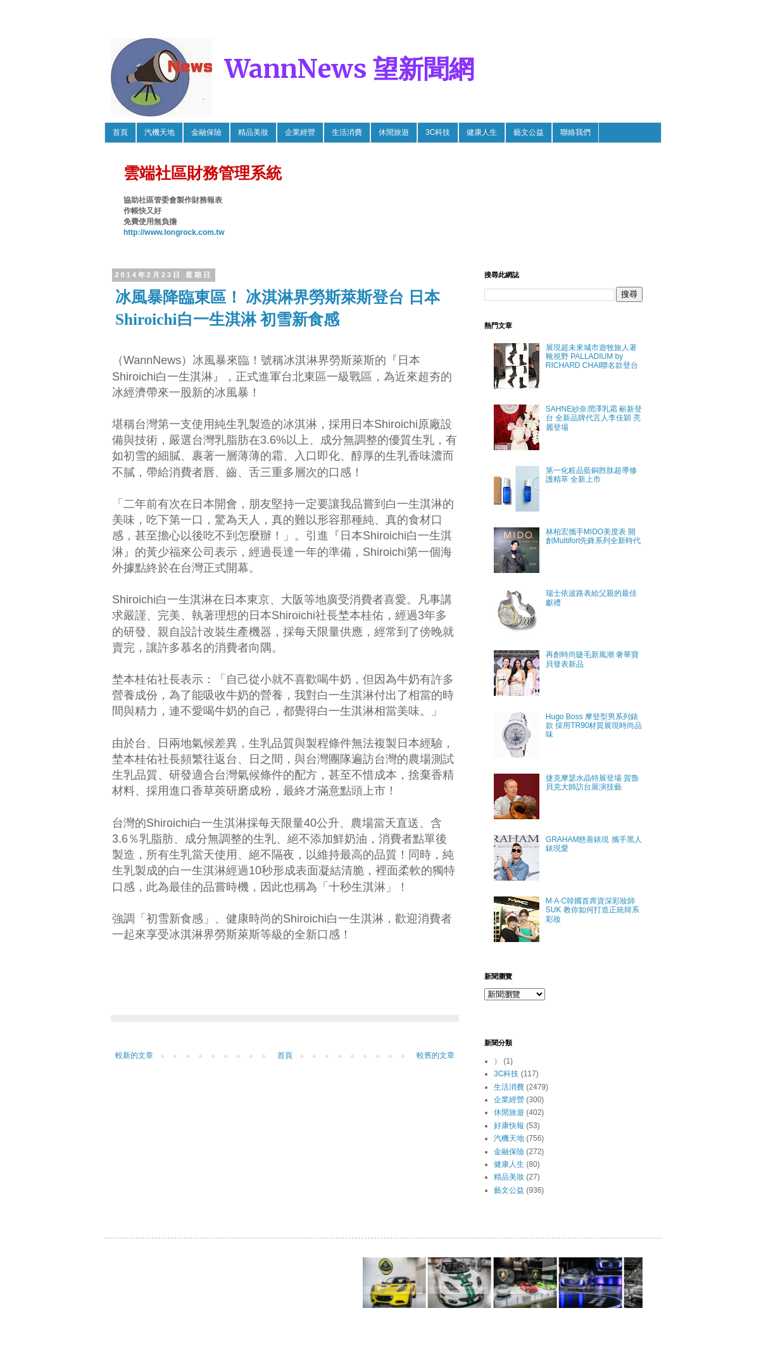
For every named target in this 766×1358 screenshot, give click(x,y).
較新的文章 (134, 1055)
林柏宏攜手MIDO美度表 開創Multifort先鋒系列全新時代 (593, 536)
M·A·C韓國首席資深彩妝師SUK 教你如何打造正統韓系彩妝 (592, 910)
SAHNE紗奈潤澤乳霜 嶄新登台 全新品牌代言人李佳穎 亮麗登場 (594, 418)
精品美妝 (253, 132)
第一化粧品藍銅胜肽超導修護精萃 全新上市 (591, 475)
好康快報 (509, 1125)
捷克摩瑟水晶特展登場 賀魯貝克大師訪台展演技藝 (592, 782)
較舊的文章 (436, 1055)
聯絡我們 (575, 132)
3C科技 (437, 132)
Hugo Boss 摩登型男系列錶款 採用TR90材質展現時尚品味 (594, 725)
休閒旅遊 (394, 132)
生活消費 (347, 132)
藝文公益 (528, 132)
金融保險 (206, 132)
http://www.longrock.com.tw (174, 232)
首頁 (120, 132)
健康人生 (482, 132)
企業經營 (300, 132)
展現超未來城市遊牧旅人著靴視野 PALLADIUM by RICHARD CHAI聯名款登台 (592, 356)
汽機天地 (159, 132)
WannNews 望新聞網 (349, 69)
